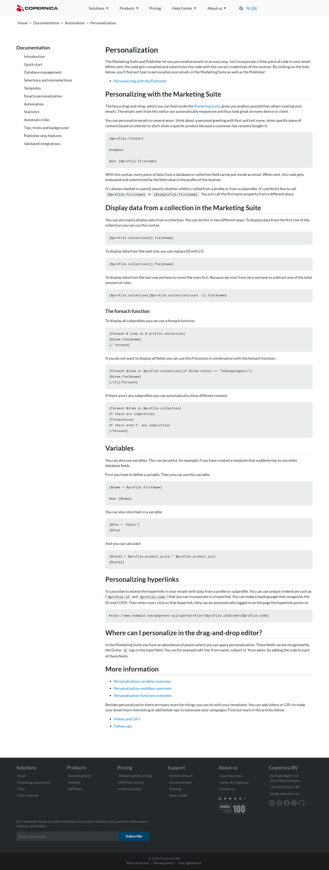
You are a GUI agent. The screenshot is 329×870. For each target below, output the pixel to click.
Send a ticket (178, 795)
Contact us (227, 789)
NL (248, 8)
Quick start (33, 64)
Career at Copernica (233, 782)
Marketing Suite (207, 106)
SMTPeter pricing (131, 782)
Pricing (155, 8)
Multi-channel (27, 795)
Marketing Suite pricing (135, 776)
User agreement (189, 863)
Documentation (46, 23)
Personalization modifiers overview (142, 698)
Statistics (31, 111)
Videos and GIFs (127, 729)
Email (21, 776)
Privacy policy (164, 863)
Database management (43, 72)
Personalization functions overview (142, 705)
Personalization (103, 23)
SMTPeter (75, 789)
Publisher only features (43, 135)
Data (21, 789)
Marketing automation (33, 782)
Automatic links (37, 119)
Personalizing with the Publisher (140, 81)
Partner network (181, 776)
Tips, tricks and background (46, 127)
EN (254, 8)
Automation (75, 23)
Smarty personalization (43, 96)
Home (23, 23)
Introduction (34, 56)
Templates (32, 88)
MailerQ (74, 782)
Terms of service (137, 863)
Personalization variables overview (142, 691)
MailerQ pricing (129, 789)
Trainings (175, 789)
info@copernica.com (284, 793)
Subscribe (134, 836)
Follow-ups (123, 736)
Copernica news (230, 776)
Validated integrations (42, 143)
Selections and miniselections (48, 80)
